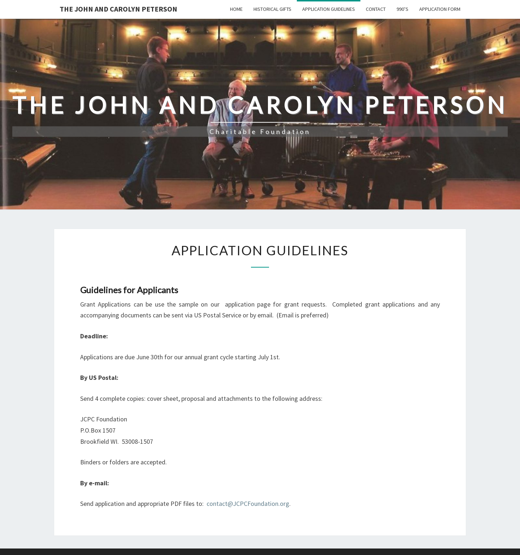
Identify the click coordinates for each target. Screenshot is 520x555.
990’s (402, 9)
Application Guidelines (328, 9)
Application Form (439, 9)
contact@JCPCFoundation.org (248, 503)
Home (236, 9)
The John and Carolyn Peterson (118, 8)
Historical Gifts (272, 9)
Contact (376, 9)
